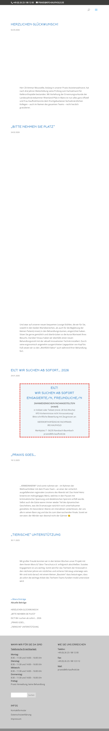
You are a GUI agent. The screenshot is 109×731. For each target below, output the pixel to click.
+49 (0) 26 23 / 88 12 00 (23, 2)
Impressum (16, 719)
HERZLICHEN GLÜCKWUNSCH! (34, 24)
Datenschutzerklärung (21, 714)
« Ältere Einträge (18, 599)
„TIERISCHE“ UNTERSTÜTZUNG (36, 535)
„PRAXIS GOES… (23, 455)
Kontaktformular (18, 710)
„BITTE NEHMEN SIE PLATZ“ (33, 127)
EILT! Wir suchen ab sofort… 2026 (40, 370)
